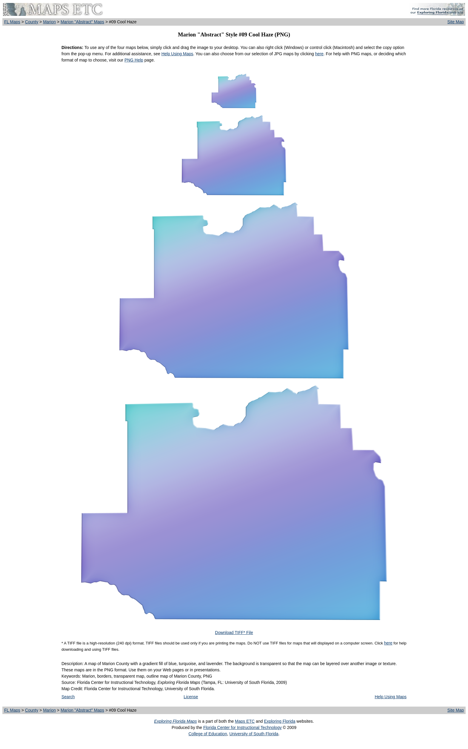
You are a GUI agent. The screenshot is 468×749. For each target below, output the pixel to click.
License (191, 696)
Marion (49, 21)
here (319, 53)
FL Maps (12, 21)
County (31, 21)
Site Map (455, 21)
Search (68, 696)
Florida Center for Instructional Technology (242, 727)
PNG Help (133, 60)
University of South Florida (253, 733)
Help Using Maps (177, 53)
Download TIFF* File (234, 632)
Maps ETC (245, 721)
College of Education (207, 733)
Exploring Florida (279, 721)
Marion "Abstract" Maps (82, 21)
